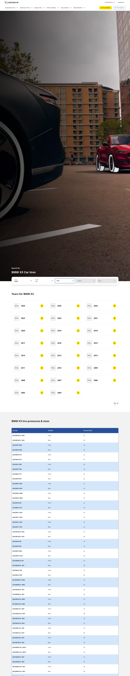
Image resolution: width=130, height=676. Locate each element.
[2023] (29, 318)
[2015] (101, 343)
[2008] (29, 380)
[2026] (29, 306)
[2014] (29, 355)
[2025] (65, 306)
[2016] (65, 343)
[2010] (65, 368)
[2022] (65, 318)
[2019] (65, 331)
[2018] (101, 331)
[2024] (101, 306)
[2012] (101, 355)
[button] (31, 280)
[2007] (65, 380)
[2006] (101, 380)
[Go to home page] (11, 2)
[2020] (29, 331)
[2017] (29, 343)
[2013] (65, 355)
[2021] (101, 318)
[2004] (65, 393)
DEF (116, 403)
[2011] (29, 368)
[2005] (29, 393)
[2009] (101, 368)
